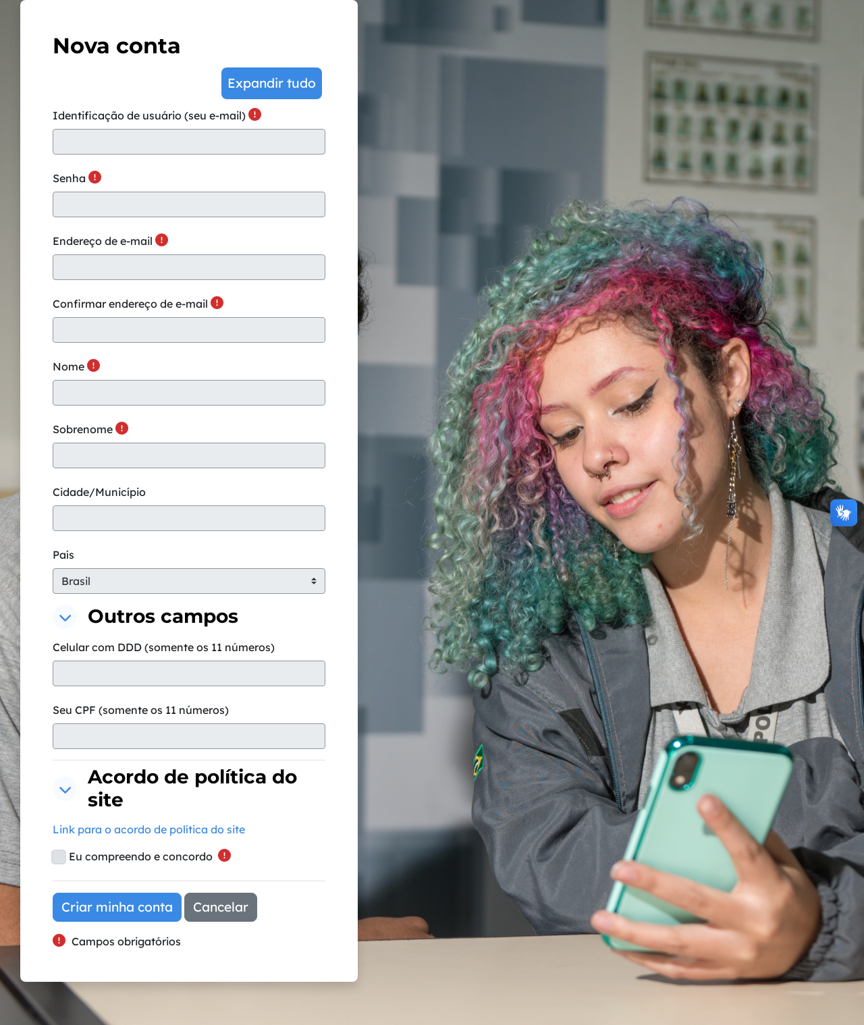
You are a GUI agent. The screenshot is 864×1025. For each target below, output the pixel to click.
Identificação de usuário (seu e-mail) (149, 115)
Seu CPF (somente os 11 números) (141, 710)
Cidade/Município (99, 492)
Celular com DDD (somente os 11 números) (164, 647)
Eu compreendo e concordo (141, 856)
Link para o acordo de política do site (149, 829)
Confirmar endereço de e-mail (130, 303)
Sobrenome (83, 429)
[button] (271, 83)
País (63, 554)
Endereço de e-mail (103, 241)
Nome (68, 366)
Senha (69, 178)
